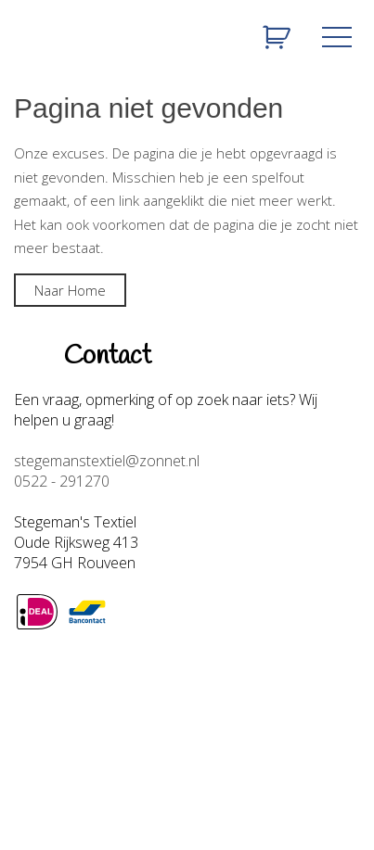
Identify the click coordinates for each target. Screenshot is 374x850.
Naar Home (70, 290)
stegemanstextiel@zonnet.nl (107, 460)
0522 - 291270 (62, 481)
